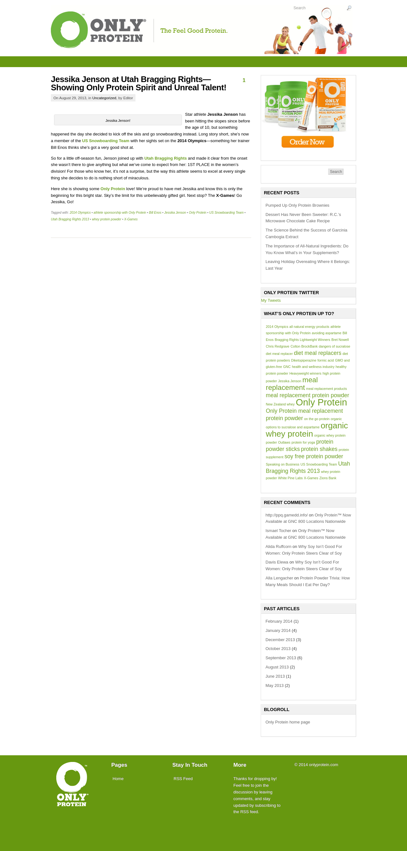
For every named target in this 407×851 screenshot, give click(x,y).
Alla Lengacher (279, 578)
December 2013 (280, 639)
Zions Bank (327, 478)
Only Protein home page (288, 722)
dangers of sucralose (334, 346)
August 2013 (277, 667)
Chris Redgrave (277, 346)
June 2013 (275, 676)
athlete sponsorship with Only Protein (119, 212)
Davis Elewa (277, 562)
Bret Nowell (339, 340)
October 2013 (278, 648)
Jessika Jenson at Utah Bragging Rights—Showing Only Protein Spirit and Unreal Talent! (138, 83)
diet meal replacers (317, 353)
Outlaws (284, 442)
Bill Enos (155, 212)
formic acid (325, 360)
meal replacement (292, 383)
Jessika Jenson (175, 212)
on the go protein (316, 419)
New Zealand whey (280, 404)
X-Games (130, 219)
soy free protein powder (314, 456)
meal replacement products (326, 389)
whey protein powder (106, 219)
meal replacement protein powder (307, 395)
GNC (287, 367)
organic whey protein (307, 430)
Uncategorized (104, 98)
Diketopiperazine (303, 360)
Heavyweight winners (305, 373)
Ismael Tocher (278, 530)
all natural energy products (309, 327)
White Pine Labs (290, 478)
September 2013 (281, 657)
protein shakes (319, 449)
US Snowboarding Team (226, 212)
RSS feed (249, 811)
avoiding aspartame (326, 333)
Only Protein (197, 212)
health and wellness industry (313, 367)
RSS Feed (183, 778)
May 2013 (275, 685)
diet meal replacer (279, 354)
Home (118, 778)
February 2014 (279, 621)
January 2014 (278, 630)
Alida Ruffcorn (278, 546)
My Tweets (271, 300)
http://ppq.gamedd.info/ (287, 515)
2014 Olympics (80, 212)
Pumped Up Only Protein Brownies (297, 205)
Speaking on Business (282, 464)
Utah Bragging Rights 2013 (70, 219)
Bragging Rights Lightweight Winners (302, 340)
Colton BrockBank (304, 346)
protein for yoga (303, 442)
